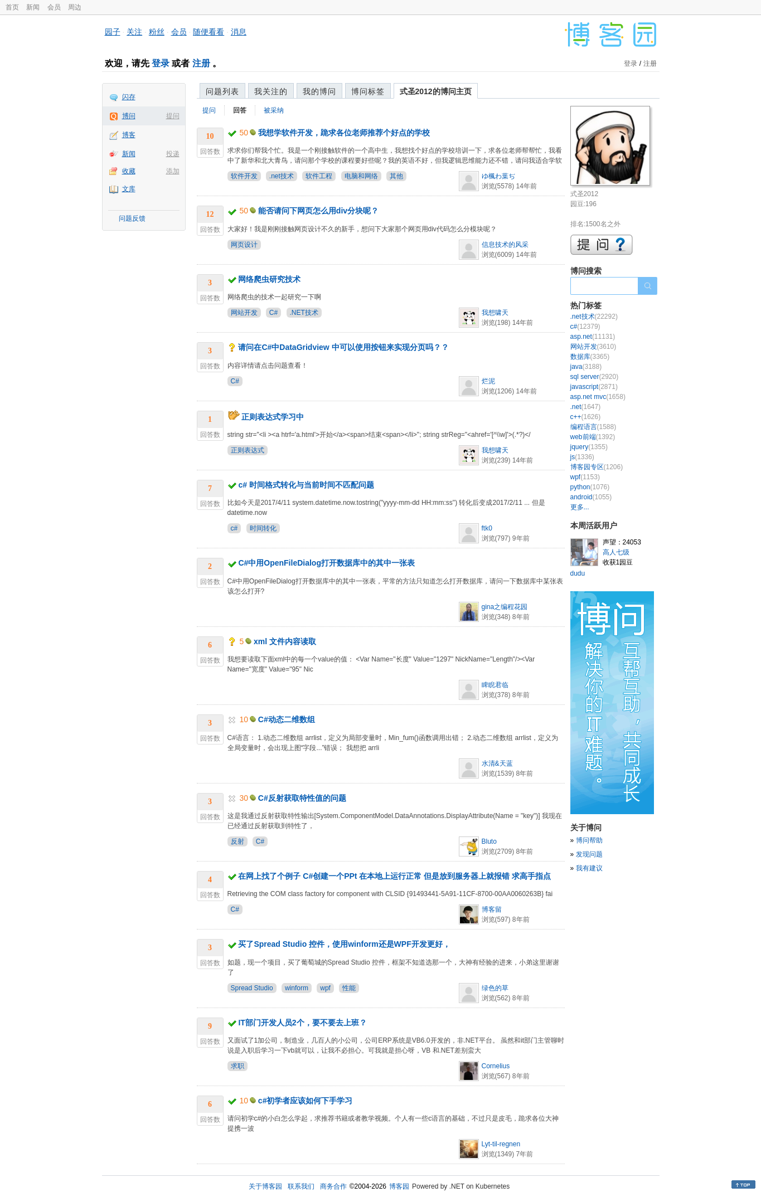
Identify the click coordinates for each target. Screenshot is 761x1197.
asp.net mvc (598, 397)
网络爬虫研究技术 (269, 279)
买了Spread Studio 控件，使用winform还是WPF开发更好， (344, 944)
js (582, 457)
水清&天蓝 (497, 763)
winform (296, 988)
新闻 (33, 7)
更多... (579, 507)
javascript (594, 387)
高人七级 (616, 552)
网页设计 (244, 245)
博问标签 (368, 91)
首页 (12, 7)
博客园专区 (596, 467)
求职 (237, 1066)
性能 (349, 988)
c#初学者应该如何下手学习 (305, 1100)
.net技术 (281, 176)
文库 (128, 189)
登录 (160, 63)
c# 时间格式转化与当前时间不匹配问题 (306, 484)
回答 (239, 110)
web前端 (592, 437)
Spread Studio (252, 988)
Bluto (489, 841)
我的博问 (319, 91)
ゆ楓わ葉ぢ (498, 176)
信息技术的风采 (505, 245)
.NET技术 (304, 313)
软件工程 (319, 176)
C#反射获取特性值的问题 (302, 798)
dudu (577, 573)
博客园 (399, 1186)
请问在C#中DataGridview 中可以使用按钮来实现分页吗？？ (343, 347)
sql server (594, 377)
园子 (112, 31)
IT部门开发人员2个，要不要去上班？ (302, 1022)
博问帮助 (589, 840)
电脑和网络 (361, 176)
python (590, 487)
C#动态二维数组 (286, 719)
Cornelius (496, 1066)
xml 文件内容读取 (285, 641)
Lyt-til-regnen (501, 1144)
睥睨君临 (495, 685)
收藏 (128, 171)
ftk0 (487, 528)
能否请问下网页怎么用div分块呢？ (318, 210)
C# (273, 313)
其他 (396, 176)
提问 (173, 116)
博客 (128, 135)
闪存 (128, 97)
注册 (201, 63)
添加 (173, 171)
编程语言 (593, 427)
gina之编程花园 (505, 607)
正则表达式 (247, 450)
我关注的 (271, 91)
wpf (325, 988)
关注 (134, 31)
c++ (585, 417)
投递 (173, 154)
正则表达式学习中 (272, 416)
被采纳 (274, 110)
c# (234, 528)
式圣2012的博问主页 (436, 91)
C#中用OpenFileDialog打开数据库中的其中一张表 (326, 562)
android (591, 497)
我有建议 (589, 868)
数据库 (590, 357)
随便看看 (208, 31)
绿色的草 (495, 988)
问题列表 (222, 91)
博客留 (492, 909)
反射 (237, 841)
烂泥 (488, 381)
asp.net (592, 336)
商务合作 (333, 1186)
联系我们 (301, 1186)
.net (585, 407)
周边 (74, 7)
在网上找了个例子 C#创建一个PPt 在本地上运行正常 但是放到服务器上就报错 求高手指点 (394, 876)
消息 (238, 31)
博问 (128, 116)
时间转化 (263, 528)
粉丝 (156, 31)
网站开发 (244, 313)
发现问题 (589, 854)
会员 (54, 7)
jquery (589, 447)
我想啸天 (495, 313)
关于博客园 (265, 1186)
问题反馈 (132, 218)
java (586, 367)
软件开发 (244, 176)
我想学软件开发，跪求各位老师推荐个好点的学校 (344, 132)
